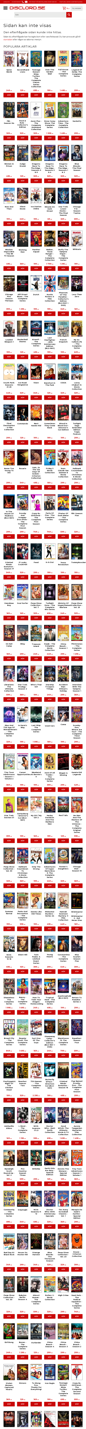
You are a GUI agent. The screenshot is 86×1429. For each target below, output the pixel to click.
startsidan (7, 39)
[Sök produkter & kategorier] (40, 15)
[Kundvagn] (72, 8)
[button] (5, 8)
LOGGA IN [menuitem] (6, 2)
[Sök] (69, 15)
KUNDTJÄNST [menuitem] (16, 2)
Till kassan (76, 8)
